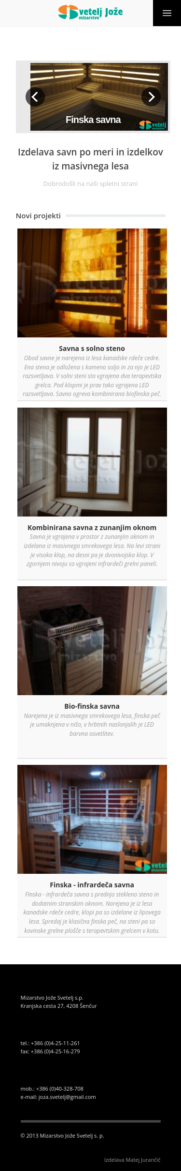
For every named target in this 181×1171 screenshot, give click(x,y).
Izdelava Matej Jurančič (132, 1159)
